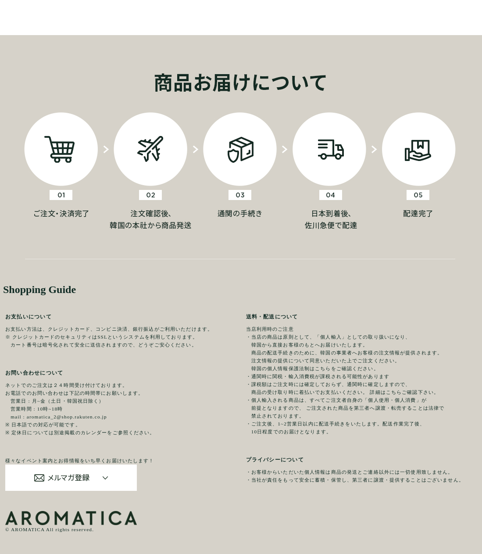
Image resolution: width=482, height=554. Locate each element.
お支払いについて (28, 317)
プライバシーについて (275, 460)
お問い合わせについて (34, 373)
